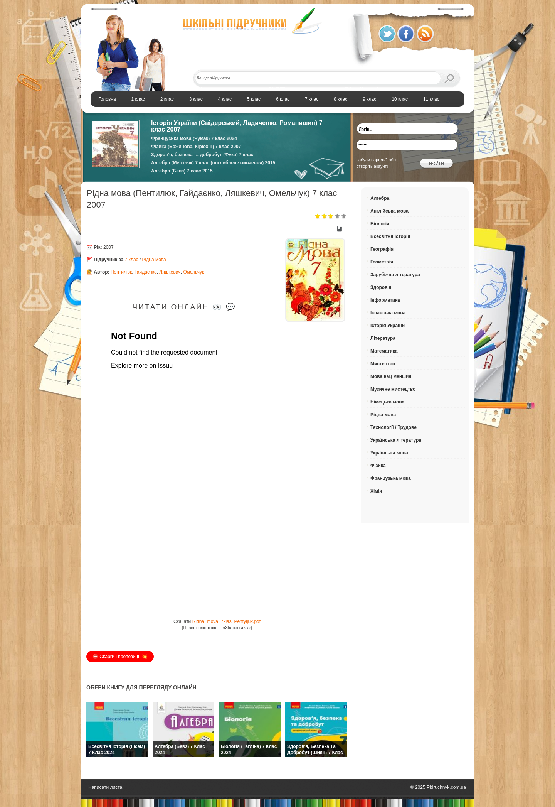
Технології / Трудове (393, 427)
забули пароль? (372, 159)
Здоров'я (380, 287)
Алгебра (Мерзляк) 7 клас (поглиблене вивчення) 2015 (213, 162)
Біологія (379, 223)
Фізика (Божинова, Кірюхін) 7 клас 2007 (196, 146)
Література (382, 338)
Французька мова (390, 478)
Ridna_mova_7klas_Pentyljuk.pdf (226, 621)
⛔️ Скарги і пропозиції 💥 (120, 656)
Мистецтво (382, 363)
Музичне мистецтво (392, 389)
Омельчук (193, 272)
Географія (382, 249)
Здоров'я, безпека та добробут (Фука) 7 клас (202, 154)
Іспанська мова (387, 313)
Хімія (376, 491)
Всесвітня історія (390, 236)
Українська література (395, 440)
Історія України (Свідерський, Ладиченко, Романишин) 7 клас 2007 (237, 126)
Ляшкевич (169, 272)
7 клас (131, 259)
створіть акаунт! (372, 166)
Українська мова (389, 453)
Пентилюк (121, 272)
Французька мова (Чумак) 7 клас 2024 (194, 138)
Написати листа (105, 787)
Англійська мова (389, 211)
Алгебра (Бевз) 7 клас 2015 (182, 171)
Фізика (378, 465)
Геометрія (381, 262)
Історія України (387, 325)
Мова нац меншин (391, 376)
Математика (384, 351)
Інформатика (385, 300)
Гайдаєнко (146, 272)
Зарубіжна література (395, 274)
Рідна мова (154, 259)
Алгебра (379, 198)
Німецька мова (387, 402)
